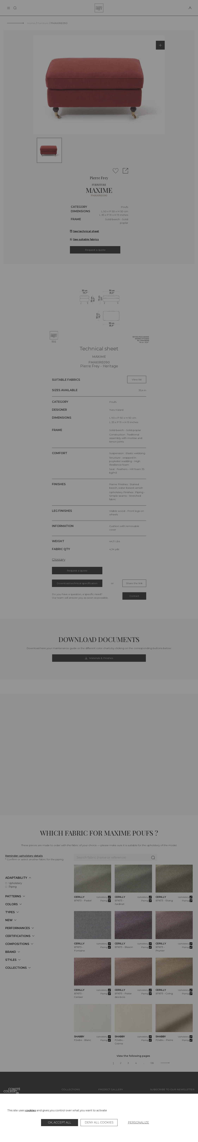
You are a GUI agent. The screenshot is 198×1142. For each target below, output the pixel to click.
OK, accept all (59, 1122)
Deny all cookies (99, 1122)
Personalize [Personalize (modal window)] (138, 1122)
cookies (30, 1110)
